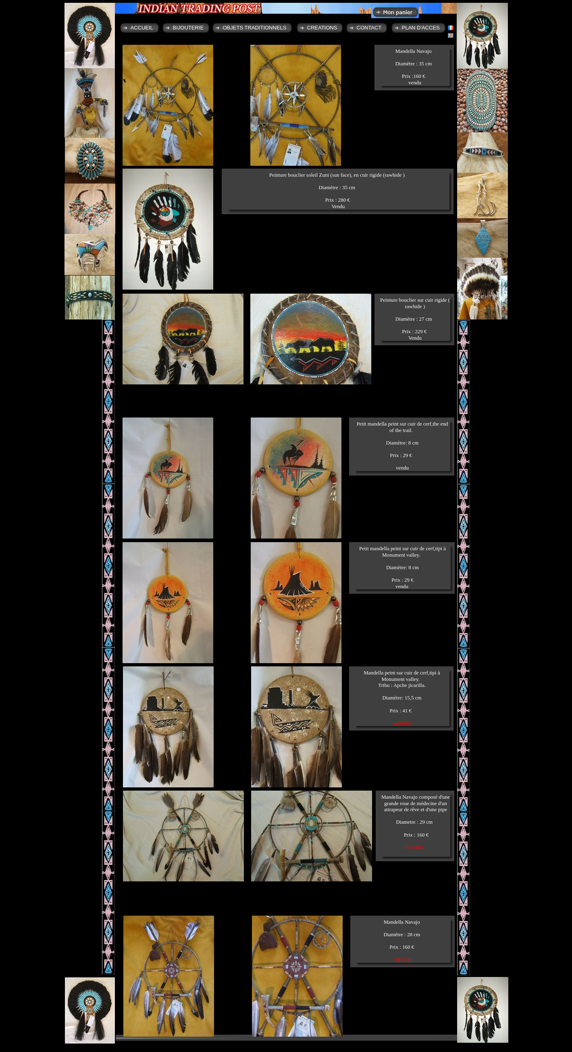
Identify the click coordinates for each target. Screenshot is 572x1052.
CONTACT (369, 28)
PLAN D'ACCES (421, 28)
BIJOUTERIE (188, 28)
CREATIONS (322, 28)
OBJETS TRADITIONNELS (255, 28)
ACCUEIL (142, 28)
